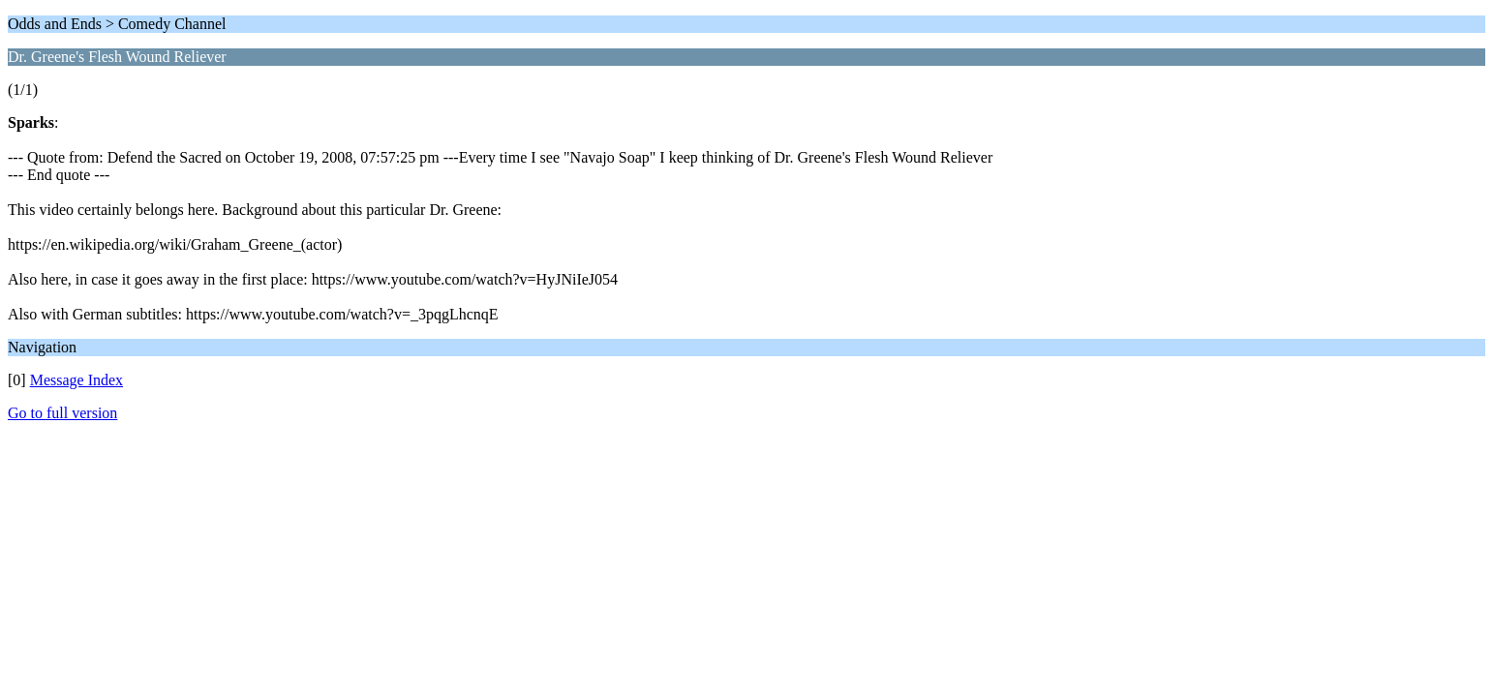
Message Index (76, 380)
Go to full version (62, 413)
